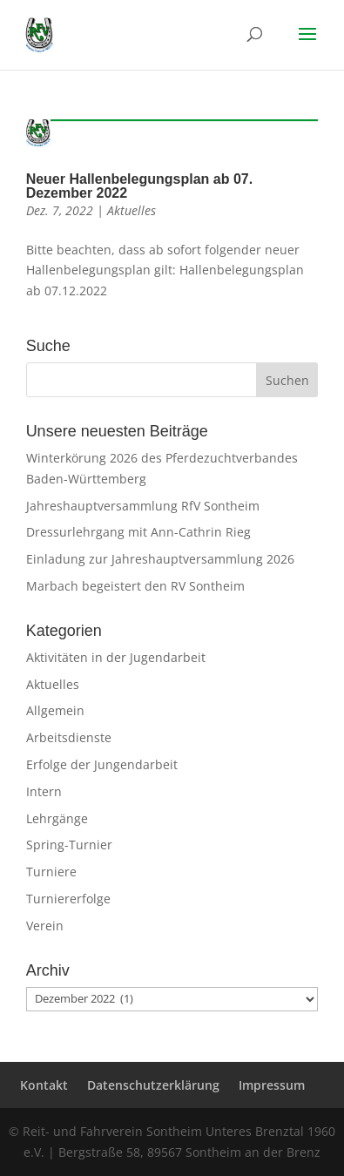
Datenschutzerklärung (153, 1085)
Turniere (51, 871)
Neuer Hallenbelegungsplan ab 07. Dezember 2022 (139, 186)
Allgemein (55, 710)
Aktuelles (131, 210)
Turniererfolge (68, 898)
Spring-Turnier (69, 844)
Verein (45, 925)
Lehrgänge (57, 818)
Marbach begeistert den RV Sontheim (135, 586)
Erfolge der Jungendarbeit (102, 764)
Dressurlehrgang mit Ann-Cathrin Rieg (138, 532)
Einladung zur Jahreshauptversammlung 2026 (160, 559)
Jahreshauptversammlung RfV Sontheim (143, 505)
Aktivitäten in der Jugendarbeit (116, 657)
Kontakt (44, 1085)
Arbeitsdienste (68, 737)
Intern (44, 791)
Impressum (272, 1085)
